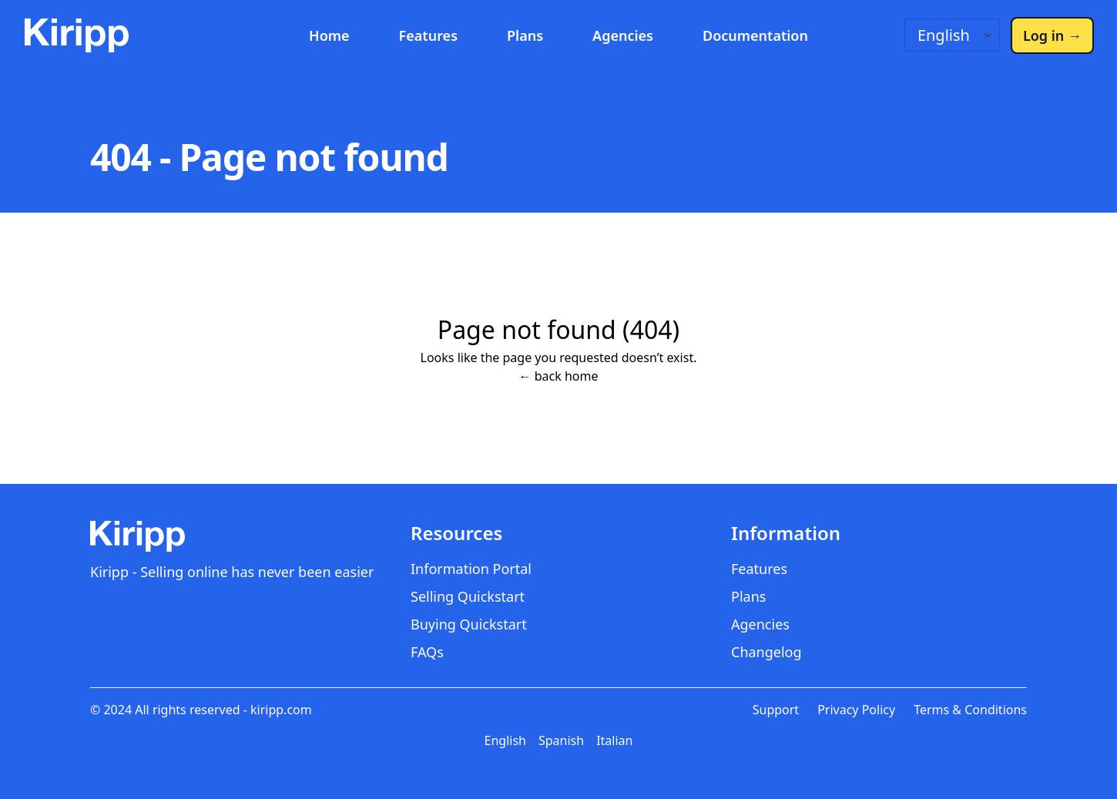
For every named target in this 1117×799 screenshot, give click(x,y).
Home (329, 35)
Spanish (561, 740)
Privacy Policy (856, 709)
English (505, 740)
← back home (559, 376)
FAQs (427, 652)
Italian (614, 740)
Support (776, 709)
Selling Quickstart (468, 596)
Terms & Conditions (970, 709)
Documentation (755, 35)
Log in (1052, 35)
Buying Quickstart (469, 624)
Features (428, 35)
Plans (525, 35)
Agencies (622, 35)
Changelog (766, 652)
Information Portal (471, 568)
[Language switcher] (952, 35)
